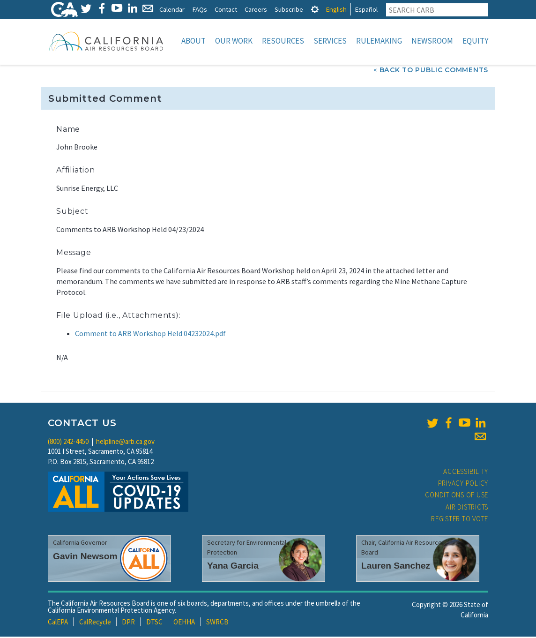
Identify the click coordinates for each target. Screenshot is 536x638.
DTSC (154, 622)
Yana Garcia (233, 566)
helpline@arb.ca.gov (125, 442)
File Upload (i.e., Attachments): (118, 316)
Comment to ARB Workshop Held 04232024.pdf (150, 334)
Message (73, 253)
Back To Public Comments (434, 71)
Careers (256, 9)
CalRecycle (95, 622)
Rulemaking (379, 41)
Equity (475, 41)
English (336, 9)
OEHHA (184, 622)
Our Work (234, 41)
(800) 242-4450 (68, 442)
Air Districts (467, 507)
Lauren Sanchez (395, 566)
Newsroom (432, 41)
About (193, 41)
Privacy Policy (463, 484)
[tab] (315, 9)
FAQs (199, 9)
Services (330, 41)
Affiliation (75, 170)
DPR (128, 622)
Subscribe (289, 9)
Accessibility (465, 472)
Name (68, 130)
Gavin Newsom (85, 557)
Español (366, 9)
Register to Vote (459, 519)
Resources (283, 41)
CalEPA (58, 622)
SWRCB (217, 622)
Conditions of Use (456, 495)
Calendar (172, 9)
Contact (226, 9)
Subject (72, 212)
